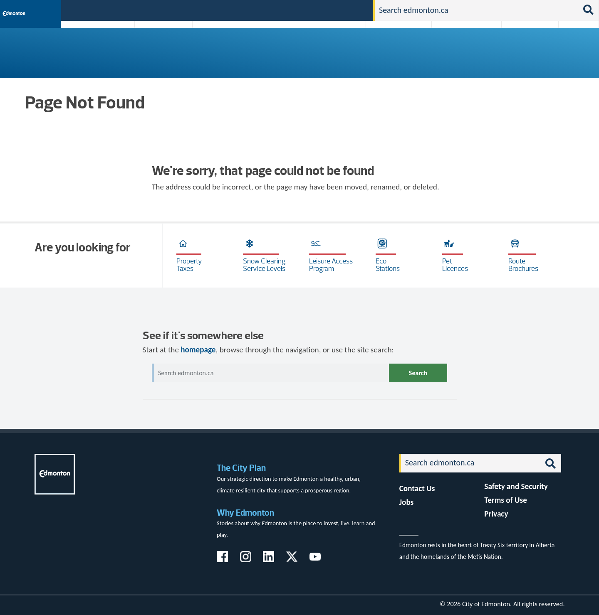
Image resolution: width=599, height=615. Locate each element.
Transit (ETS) (576, 46)
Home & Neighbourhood (461, 46)
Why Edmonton (245, 512)
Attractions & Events (160, 46)
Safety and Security (516, 486)
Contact (352, 10)
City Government (274, 46)
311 (302, 10)
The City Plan (241, 467)
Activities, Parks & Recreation (93, 46)
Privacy (496, 514)
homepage (198, 349)
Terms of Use (505, 500)
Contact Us (417, 488)
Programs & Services (525, 46)
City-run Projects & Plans (336, 46)
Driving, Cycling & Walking (397, 46)
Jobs (324, 10)
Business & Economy (215, 46)
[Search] (476, 10)
